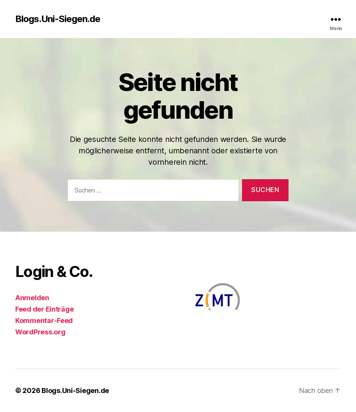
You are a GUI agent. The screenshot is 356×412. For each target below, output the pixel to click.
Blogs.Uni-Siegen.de (57, 19)
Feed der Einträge (44, 309)
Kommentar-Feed (44, 321)
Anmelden (32, 298)
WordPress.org (40, 332)
